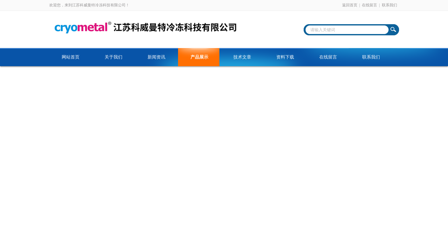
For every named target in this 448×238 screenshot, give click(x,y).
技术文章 (242, 57)
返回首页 (349, 5)
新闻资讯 (156, 57)
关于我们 (113, 57)
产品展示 (199, 57)
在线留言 (369, 5)
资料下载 (285, 57)
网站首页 (70, 57)
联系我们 (389, 5)
